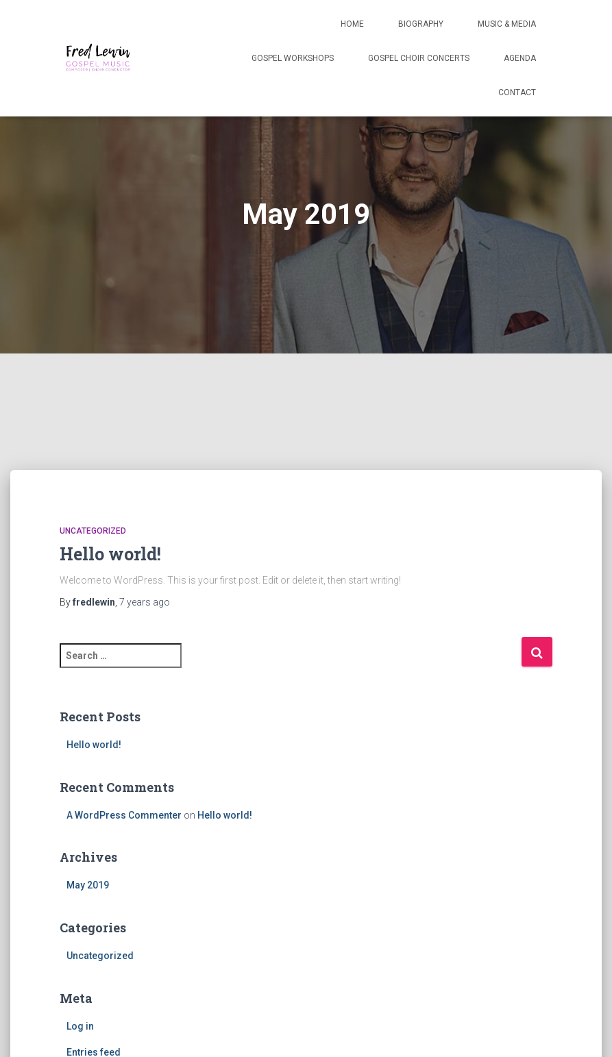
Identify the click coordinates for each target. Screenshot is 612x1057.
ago (144, 602)
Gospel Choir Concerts (418, 58)
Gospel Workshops (293, 58)
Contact (517, 92)
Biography (420, 24)
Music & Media (507, 24)
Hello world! (110, 554)
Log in (80, 1026)
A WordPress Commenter (124, 815)
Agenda (520, 58)
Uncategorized (93, 531)
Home (352, 24)
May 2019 (87, 885)
